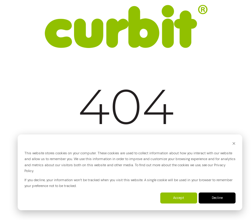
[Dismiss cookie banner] (234, 144)
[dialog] (130, 172)
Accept (178, 198)
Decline (217, 198)
